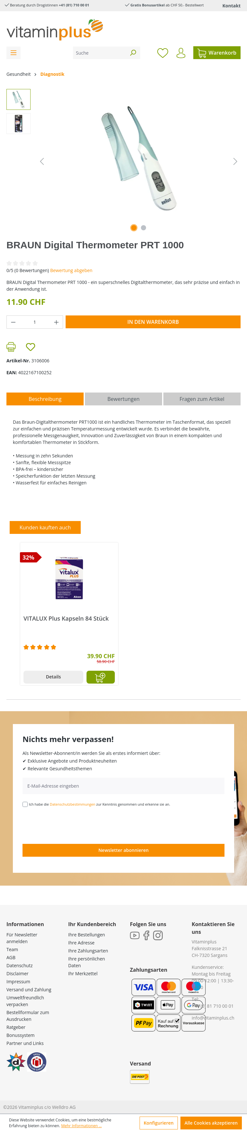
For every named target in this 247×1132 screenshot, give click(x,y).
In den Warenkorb (153, 321)
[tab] (45, 399)
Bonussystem (20, 1035)
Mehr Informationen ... (81, 1125)
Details (53, 677)
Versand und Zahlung (28, 989)
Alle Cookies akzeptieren (211, 1123)
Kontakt (232, 6)
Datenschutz (19, 965)
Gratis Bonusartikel (147, 5)
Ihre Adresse (81, 943)
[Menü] (13, 53)
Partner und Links (25, 1043)
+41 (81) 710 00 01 (74, 5)
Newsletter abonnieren (123, 850)
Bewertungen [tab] (123, 398)
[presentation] (71, 824)
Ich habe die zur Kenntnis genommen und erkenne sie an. (99, 804)
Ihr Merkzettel (82, 973)
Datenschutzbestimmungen (73, 804)
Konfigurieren (159, 1123)
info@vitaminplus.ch (213, 1018)
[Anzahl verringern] (13, 322)
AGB (10, 957)
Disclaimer (17, 973)
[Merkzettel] (162, 52)
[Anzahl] (35, 322)
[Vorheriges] (42, 161)
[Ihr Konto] (180, 53)
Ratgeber (15, 1027)
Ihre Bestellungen (86, 935)
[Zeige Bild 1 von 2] (133, 227)
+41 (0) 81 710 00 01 (213, 1006)
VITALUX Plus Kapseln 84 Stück (66, 618)
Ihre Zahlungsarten (88, 951)
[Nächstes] (235, 161)
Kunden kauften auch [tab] (45, 527)
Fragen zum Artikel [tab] (201, 398)
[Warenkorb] (217, 52)
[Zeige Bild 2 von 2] (143, 227)
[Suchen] (132, 53)
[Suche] (99, 53)
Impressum (18, 981)
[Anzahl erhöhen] (56, 322)
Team (12, 949)
